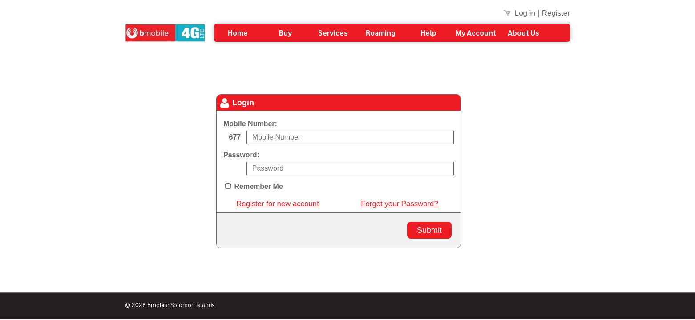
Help (428, 32)
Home (238, 32)
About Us (523, 32)
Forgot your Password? (399, 204)
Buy (285, 32)
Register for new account (277, 204)
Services (333, 32)
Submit (429, 230)
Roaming (381, 32)
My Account (476, 32)
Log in (525, 13)
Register (556, 13)
